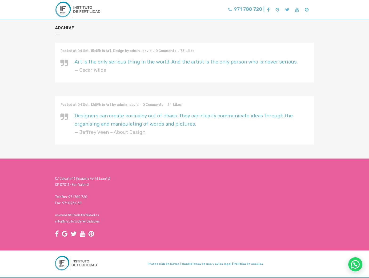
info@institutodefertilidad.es (77, 221)
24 (174, 105)
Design (118, 51)
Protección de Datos (164, 264)
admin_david (141, 51)
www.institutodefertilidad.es (77, 215)
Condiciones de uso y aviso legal (206, 264)
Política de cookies (248, 264)
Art (108, 51)
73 (187, 51)
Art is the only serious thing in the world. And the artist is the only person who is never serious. (186, 62)
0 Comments (166, 51)
